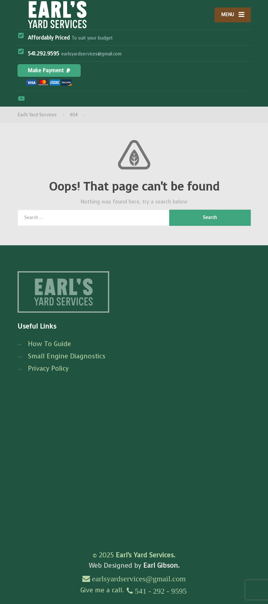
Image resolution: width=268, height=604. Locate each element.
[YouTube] (21, 98)
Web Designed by (134, 565)
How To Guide (49, 344)
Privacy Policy (48, 368)
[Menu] (233, 14)
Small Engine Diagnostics (66, 356)
